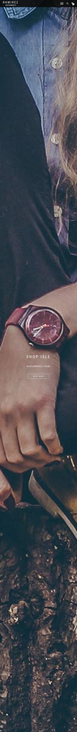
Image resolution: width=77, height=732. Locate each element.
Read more (38, 376)
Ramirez (11, 2)
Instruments (11, 5)
